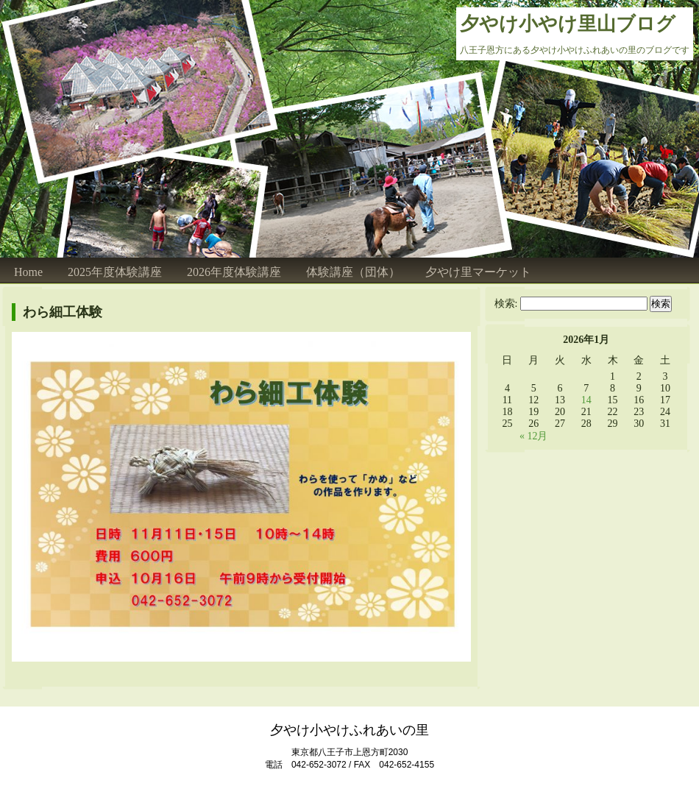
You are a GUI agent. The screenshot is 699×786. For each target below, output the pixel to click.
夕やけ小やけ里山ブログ (567, 24)
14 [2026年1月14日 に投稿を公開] (586, 400)
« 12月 (533, 436)
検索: (506, 303)
